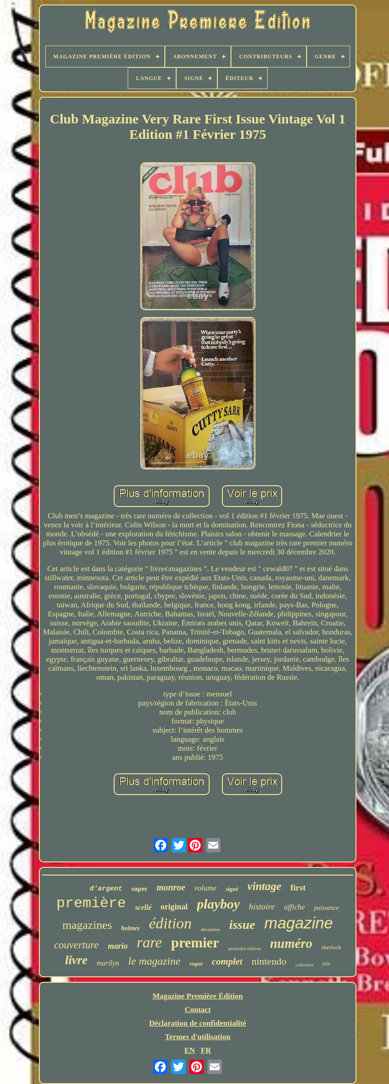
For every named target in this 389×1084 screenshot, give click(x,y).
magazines (87, 925)
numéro (291, 943)
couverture (76, 945)
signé (232, 888)
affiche (294, 907)
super (139, 888)
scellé (143, 907)
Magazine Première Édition (198, 996)
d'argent (106, 889)
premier (195, 943)
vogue (195, 964)
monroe (171, 887)
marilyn (107, 963)
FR (206, 1050)
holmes (130, 928)
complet (227, 961)
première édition (244, 948)
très (326, 964)
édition (170, 923)
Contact (198, 1009)
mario (118, 946)
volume (205, 888)
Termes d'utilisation (197, 1036)
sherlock (331, 947)
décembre (210, 929)
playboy (218, 903)
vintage (264, 886)
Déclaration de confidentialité (197, 1023)
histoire (262, 906)
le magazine (154, 961)
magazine (298, 923)
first (298, 887)
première (91, 903)
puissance (326, 907)
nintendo (268, 961)
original (174, 906)
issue (242, 925)
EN (189, 1050)
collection (304, 964)
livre (76, 960)
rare (149, 942)
